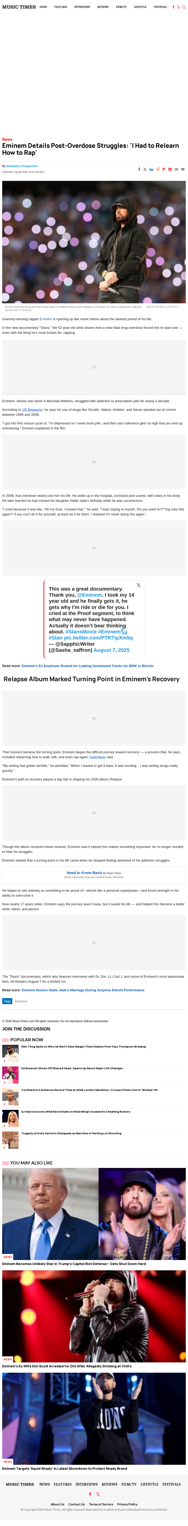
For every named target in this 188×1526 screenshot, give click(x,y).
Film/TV (121, 7)
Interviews (82, 7)
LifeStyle (140, 7)
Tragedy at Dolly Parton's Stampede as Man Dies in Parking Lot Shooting (71, 1133)
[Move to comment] (183, 169)
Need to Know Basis (84, 873)
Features (60, 7)
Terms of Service (101, 1504)
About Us (57, 1504)
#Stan (56, 638)
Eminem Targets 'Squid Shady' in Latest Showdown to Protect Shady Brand (64, 1468)
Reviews (103, 7)
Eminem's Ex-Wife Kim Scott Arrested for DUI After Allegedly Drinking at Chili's (66, 1366)
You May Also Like (31, 1162)
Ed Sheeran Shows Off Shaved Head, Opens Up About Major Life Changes (72, 1068)
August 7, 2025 (111, 650)
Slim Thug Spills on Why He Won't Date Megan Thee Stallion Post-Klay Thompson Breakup (83, 1046)
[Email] (176, 169)
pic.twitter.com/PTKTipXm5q (98, 638)
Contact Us (76, 1504)
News (43, 7)
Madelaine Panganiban (22, 166)
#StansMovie (81, 632)
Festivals (160, 7)
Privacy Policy (127, 1504)
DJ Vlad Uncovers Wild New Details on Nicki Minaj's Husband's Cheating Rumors (75, 1112)
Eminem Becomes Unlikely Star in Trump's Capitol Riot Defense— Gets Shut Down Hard (74, 1263)
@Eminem (89, 595)
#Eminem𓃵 (112, 632)
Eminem (46, 319)
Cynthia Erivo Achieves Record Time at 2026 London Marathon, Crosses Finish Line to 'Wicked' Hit (89, 1090)
